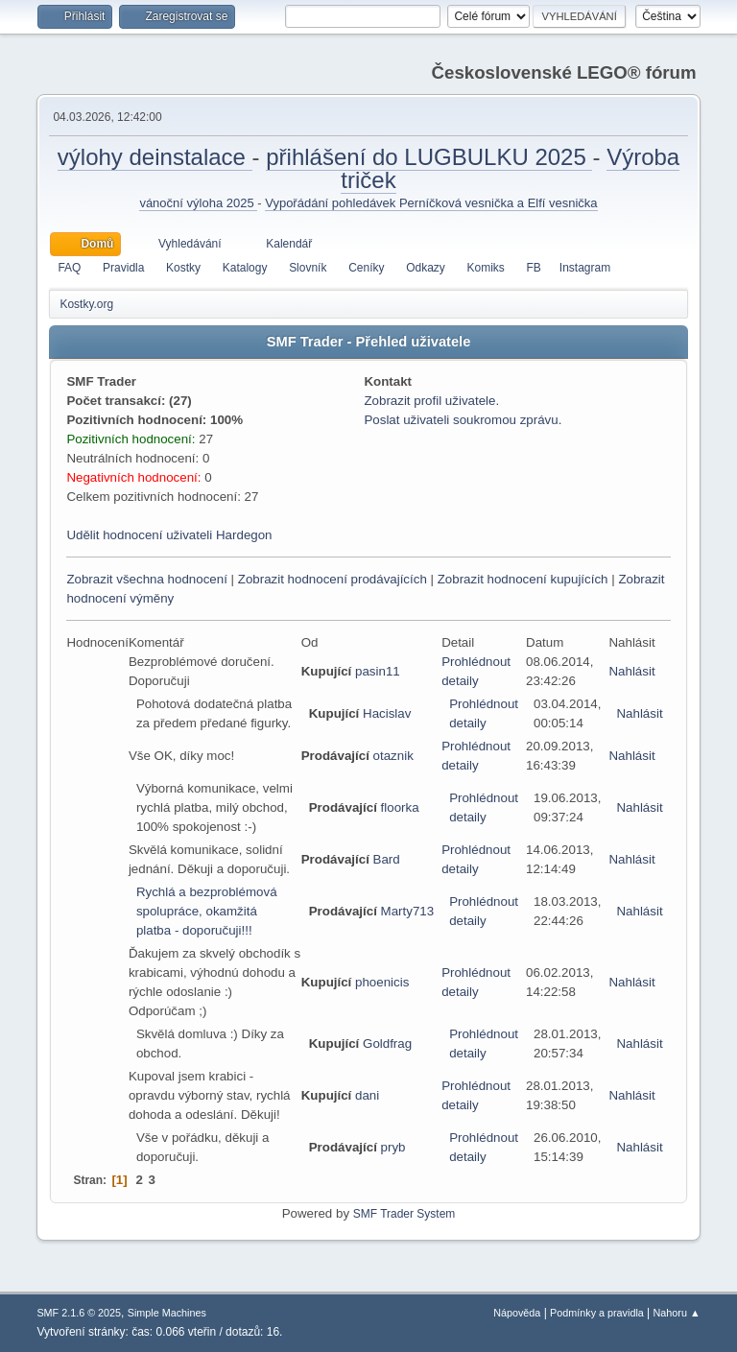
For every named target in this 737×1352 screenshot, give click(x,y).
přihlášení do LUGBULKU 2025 (429, 157)
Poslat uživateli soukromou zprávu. (462, 420)
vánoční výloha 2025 (198, 203)
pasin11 (377, 671)
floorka (400, 807)
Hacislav (387, 713)
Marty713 (408, 911)
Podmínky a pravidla (597, 1312)
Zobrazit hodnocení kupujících (523, 579)
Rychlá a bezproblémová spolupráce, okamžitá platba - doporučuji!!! (206, 911)
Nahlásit (631, 671)
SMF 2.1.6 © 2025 (78, 1312)
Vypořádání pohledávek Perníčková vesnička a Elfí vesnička (431, 203)
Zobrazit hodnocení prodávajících (332, 579)
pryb (393, 1147)
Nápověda (516, 1312)
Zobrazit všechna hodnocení (146, 579)
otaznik (393, 755)
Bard (386, 859)
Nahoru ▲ (677, 1312)
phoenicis (382, 982)
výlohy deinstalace (155, 157)
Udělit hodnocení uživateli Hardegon (169, 535)
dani (367, 1095)
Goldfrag (387, 1043)
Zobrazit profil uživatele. (431, 400)
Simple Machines (167, 1312)
